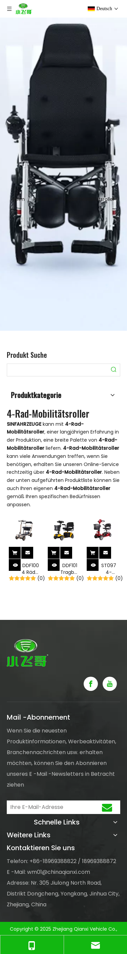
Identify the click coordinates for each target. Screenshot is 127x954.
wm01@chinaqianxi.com (58, 872)
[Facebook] (91, 684)
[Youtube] (110, 684)
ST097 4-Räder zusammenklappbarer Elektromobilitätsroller (108, 569)
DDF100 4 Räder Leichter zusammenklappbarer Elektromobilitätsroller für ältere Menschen (30, 569)
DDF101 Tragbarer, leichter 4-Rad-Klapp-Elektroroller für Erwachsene (69, 569)
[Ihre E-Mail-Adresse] (48, 807)
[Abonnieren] (107, 807)
